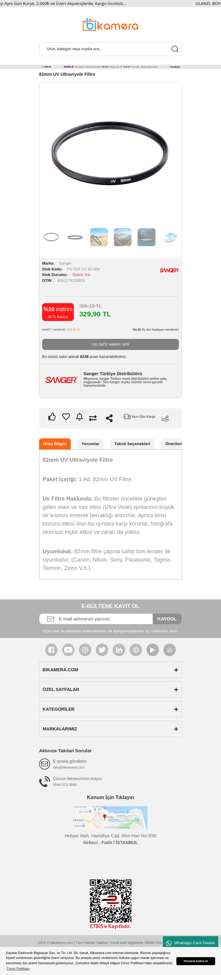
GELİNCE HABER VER (110, 344)
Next (169, 154)
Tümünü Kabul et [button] (195, 961)
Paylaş (109, 418)
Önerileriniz (176, 443)
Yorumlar (90, 443)
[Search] (110, 49)
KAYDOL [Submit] (167, 618)
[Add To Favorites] (66, 416)
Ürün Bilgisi (54, 443)
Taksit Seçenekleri (133, 443)
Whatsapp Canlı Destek (190, 943)
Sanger (65, 263)
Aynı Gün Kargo (143, 416)
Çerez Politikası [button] (18, 968)
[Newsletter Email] (96, 619)
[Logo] (110, 23)
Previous (51, 154)
